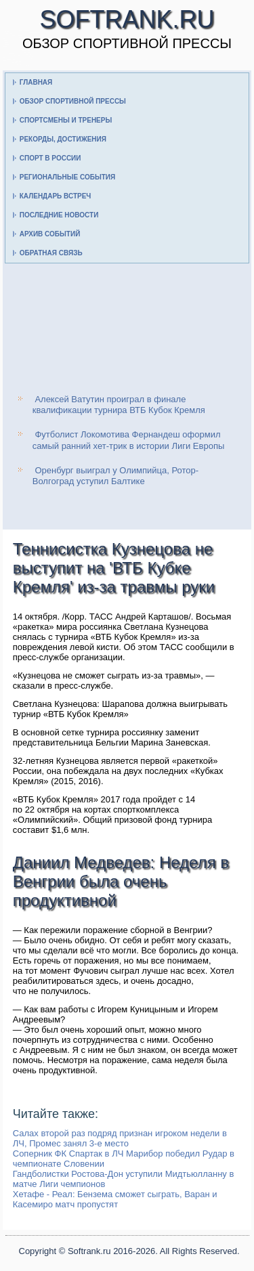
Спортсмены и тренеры (66, 120)
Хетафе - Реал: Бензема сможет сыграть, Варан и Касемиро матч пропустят (115, 1199)
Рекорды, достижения (63, 139)
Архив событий (50, 234)
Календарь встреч (55, 196)
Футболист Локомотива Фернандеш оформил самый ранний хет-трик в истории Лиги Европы (129, 439)
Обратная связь (51, 253)
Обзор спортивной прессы (73, 101)
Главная (36, 82)
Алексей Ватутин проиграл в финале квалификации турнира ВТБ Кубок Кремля (119, 404)
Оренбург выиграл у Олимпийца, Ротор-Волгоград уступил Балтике (115, 475)
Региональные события (67, 177)
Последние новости (59, 215)
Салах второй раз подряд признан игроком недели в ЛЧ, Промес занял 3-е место (120, 1138)
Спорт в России (50, 158)
